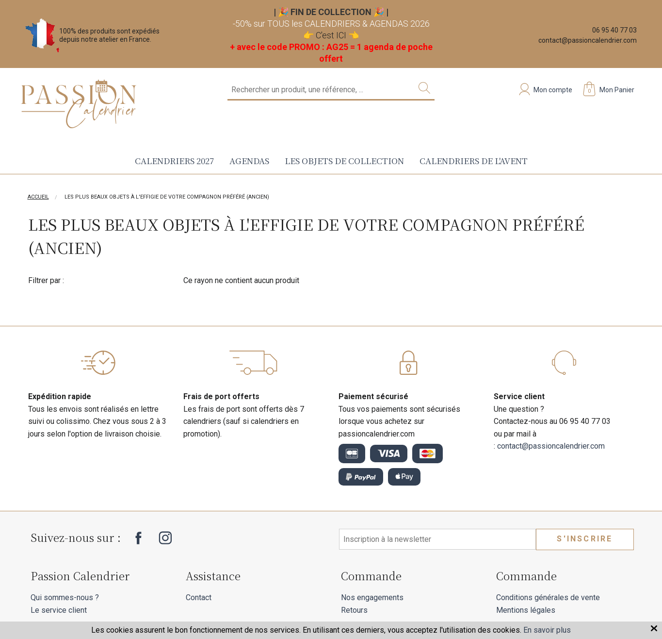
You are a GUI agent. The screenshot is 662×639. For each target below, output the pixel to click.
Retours (354, 610)
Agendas (249, 160)
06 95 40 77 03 (614, 30)
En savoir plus (547, 630)
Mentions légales (525, 610)
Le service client (59, 610)
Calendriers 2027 (174, 160)
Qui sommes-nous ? (65, 597)
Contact (198, 597)
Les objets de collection (344, 160)
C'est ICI (331, 35)
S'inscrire (585, 538)
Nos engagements (372, 597)
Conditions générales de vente (548, 597)
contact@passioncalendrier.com (587, 40)
